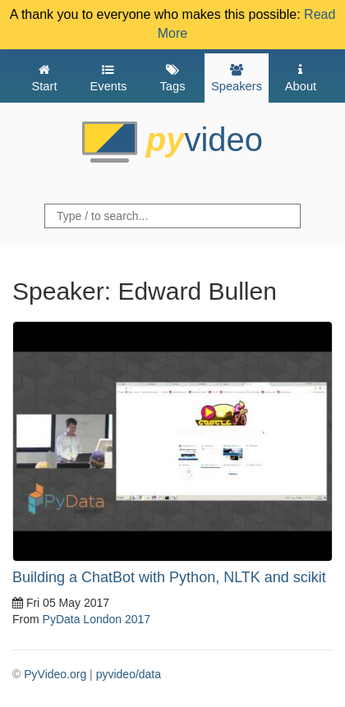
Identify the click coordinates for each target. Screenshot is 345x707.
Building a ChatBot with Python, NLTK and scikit (169, 577)
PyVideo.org (55, 674)
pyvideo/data (128, 674)
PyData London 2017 (97, 619)
